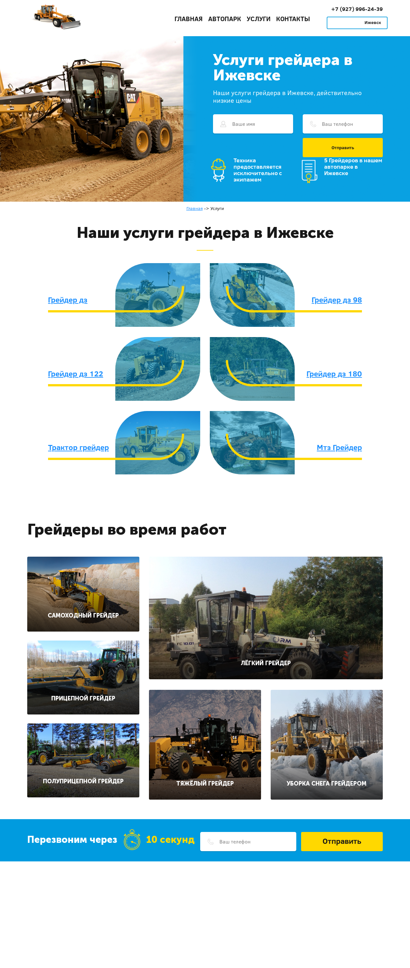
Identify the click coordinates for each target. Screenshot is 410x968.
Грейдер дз (67, 299)
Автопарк (224, 18)
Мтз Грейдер (339, 447)
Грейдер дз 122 (75, 373)
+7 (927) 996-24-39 (357, 9)
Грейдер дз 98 (337, 299)
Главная (189, 18)
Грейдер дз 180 (334, 373)
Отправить (343, 147)
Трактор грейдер (78, 447)
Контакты (293, 18)
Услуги (259, 18)
